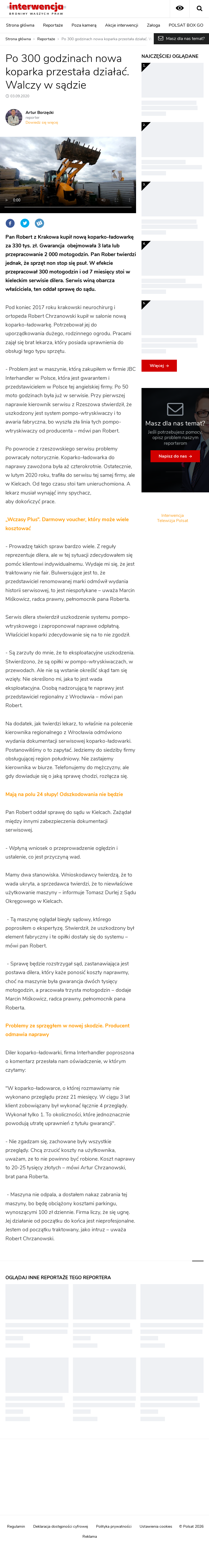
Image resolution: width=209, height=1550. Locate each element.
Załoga (153, 25)
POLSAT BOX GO (186, 25)
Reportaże (53, 25)
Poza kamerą (84, 25)
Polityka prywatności (113, 1527)
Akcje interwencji (121, 25)
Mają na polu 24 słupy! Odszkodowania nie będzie (64, 794)
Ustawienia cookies (156, 1527)
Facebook (10, 223)
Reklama (89, 1537)
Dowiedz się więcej (42, 123)
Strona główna (20, 25)
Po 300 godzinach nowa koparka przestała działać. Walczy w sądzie (119, 39)
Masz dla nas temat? (185, 38)
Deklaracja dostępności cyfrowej (60, 1527)
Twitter (24, 223)
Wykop (39, 223)
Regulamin (16, 1527)
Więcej (157, 366)
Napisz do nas (173, 456)
